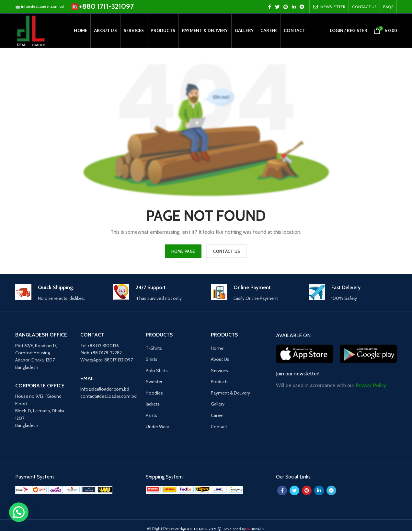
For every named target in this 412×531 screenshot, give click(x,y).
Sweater (154, 381)
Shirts (151, 359)
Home (217, 348)
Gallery (217, 404)
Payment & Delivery (230, 393)
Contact (219, 427)
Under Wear (157, 427)
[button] (19, 512)
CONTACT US (226, 251)
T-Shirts (154, 348)
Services (219, 370)
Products (220, 381)
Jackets (153, 404)
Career (217, 415)
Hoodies (154, 393)
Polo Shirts (157, 370)
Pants (151, 415)
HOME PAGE (183, 251)
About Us (220, 359)
